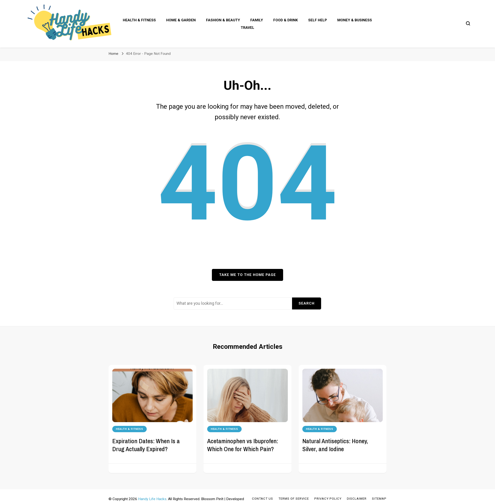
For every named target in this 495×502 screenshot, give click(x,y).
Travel (247, 28)
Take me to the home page (247, 275)
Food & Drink (285, 20)
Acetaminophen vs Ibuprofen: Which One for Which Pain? (242, 445)
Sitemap (379, 498)
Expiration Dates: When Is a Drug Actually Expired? (146, 445)
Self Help (317, 20)
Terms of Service (293, 498)
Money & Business (354, 20)
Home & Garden (181, 20)
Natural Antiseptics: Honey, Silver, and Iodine (335, 445)
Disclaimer (357, 498)
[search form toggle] (468, 23)
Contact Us (262, 498)
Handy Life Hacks (152, 499)
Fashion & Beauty (223, 20)
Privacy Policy (327, 498)
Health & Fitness (139, 20)
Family (256, 20)
